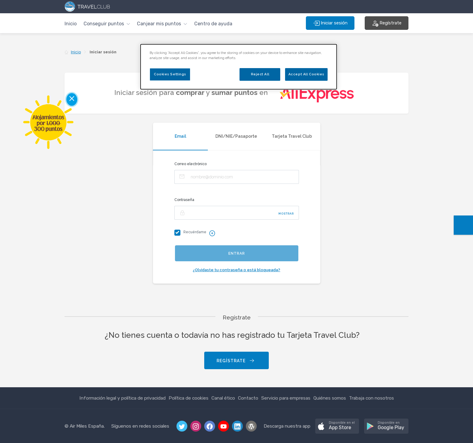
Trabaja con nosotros (371, 398)
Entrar (236, 253)
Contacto (248, 398)
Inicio (71, 24)
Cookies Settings (170, 74)
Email (180, 136)
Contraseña (184, 200)
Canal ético (223, 398)
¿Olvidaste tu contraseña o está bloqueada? (236, 270)
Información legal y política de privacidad (122, 398)
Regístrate (236, 360)
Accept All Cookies (306, 74)
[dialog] (239, 66)
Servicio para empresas (285, 398)
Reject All (260, 74)
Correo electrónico (190, 164)
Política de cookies (188, 398)
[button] (107, 23)
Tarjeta (292, 136)
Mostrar (286, 213)
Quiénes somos (329, 398)
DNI (236, 136)
